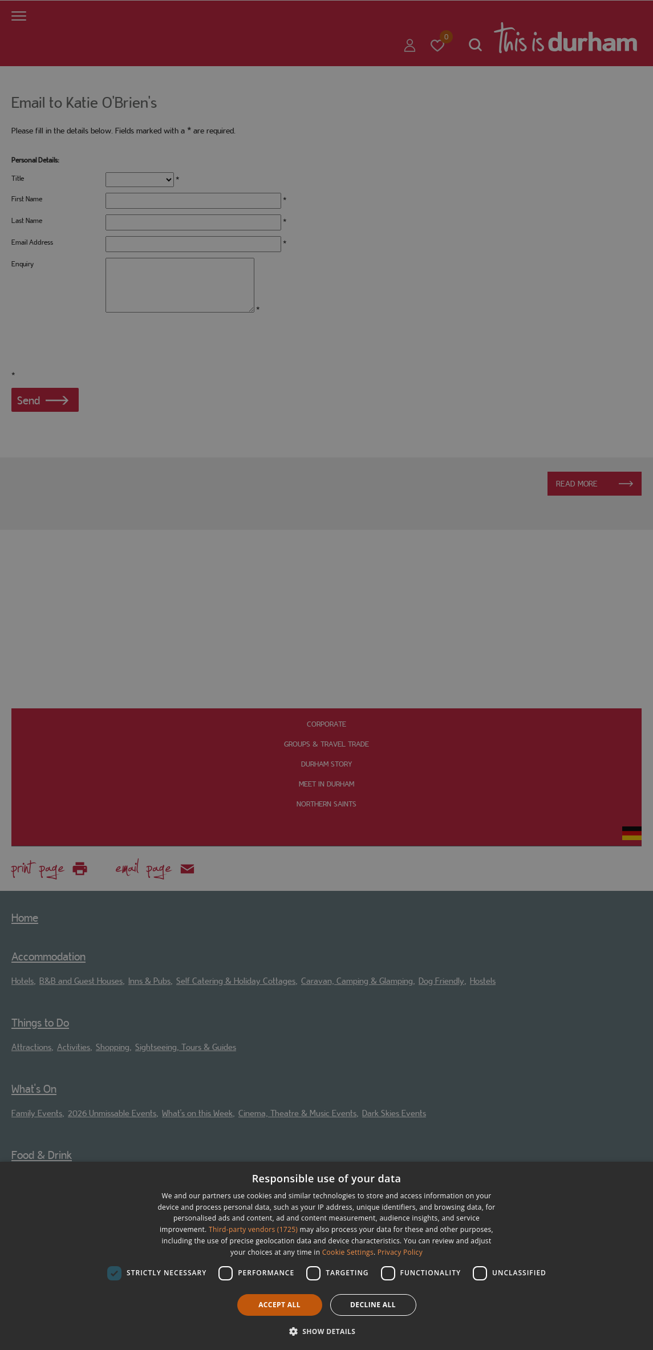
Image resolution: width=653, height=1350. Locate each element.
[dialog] (326, 1256)
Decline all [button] (373, 1305)
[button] (327, 1330)
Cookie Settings (348, 1252)
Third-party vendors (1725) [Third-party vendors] (253, 1229)
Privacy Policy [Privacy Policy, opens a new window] (400, 1252)
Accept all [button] (279, 1305)
